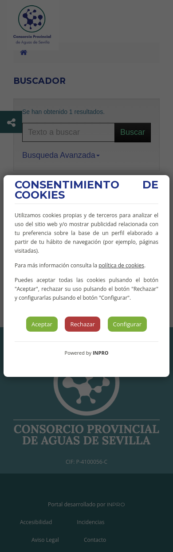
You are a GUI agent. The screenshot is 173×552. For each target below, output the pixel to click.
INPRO (101, 352)
